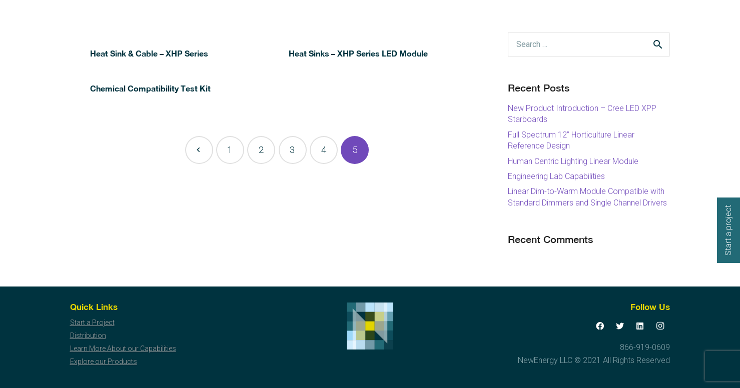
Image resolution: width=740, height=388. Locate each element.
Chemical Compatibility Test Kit (150, 88)
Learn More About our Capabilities (123, 348)
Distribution (88, 336)
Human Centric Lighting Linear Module (573, 161)
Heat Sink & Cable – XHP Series (149, 53)
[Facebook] (600, 326)
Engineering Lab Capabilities (556, 176)
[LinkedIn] (640, 326)
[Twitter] (620, 326)
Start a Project (92, 322)
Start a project (728, 230)
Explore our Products (103, 362)
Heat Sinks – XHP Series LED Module (358, 53)
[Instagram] (660, 326)
